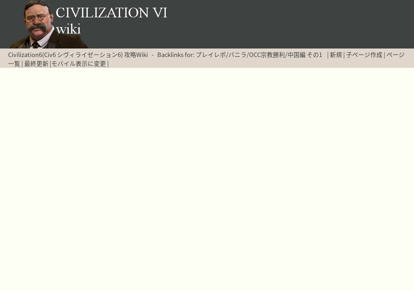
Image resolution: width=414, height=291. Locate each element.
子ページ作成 (364, 54)
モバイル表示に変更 (78, 63)
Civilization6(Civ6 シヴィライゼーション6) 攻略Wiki (78, 54)
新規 (336, 54)
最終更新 (36, 63)
